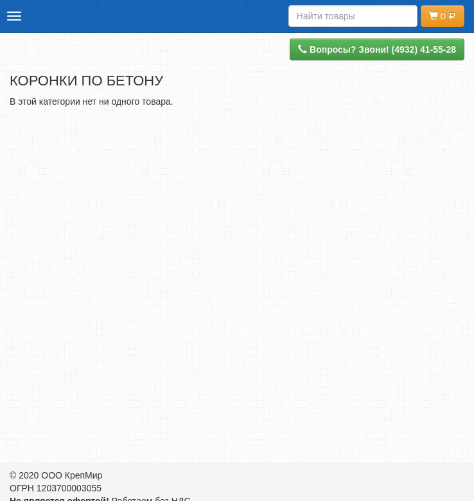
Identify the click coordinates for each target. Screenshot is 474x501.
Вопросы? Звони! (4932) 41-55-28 (377, 49)
